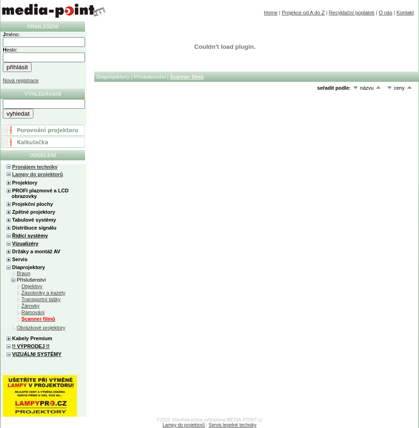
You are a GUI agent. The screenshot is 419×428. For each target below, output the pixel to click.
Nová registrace (21, 80)
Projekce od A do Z (303, 12)
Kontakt (405, 12)
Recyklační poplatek (351, 12)
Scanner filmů (187, 76)
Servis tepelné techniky (232, 425)
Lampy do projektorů (37, 174)
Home (270, 12)
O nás (385, 12)
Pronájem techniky (35, 167)
